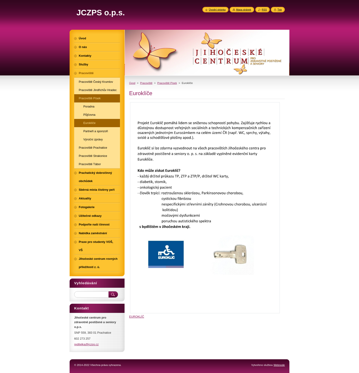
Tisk (279, 9)
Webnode (279, 365)
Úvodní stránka (217, 9)
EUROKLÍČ (136, 316)
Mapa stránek (243, 9)
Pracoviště (146, 83)
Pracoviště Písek (167, 83)
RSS (264, 9)
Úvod (132, 83)
